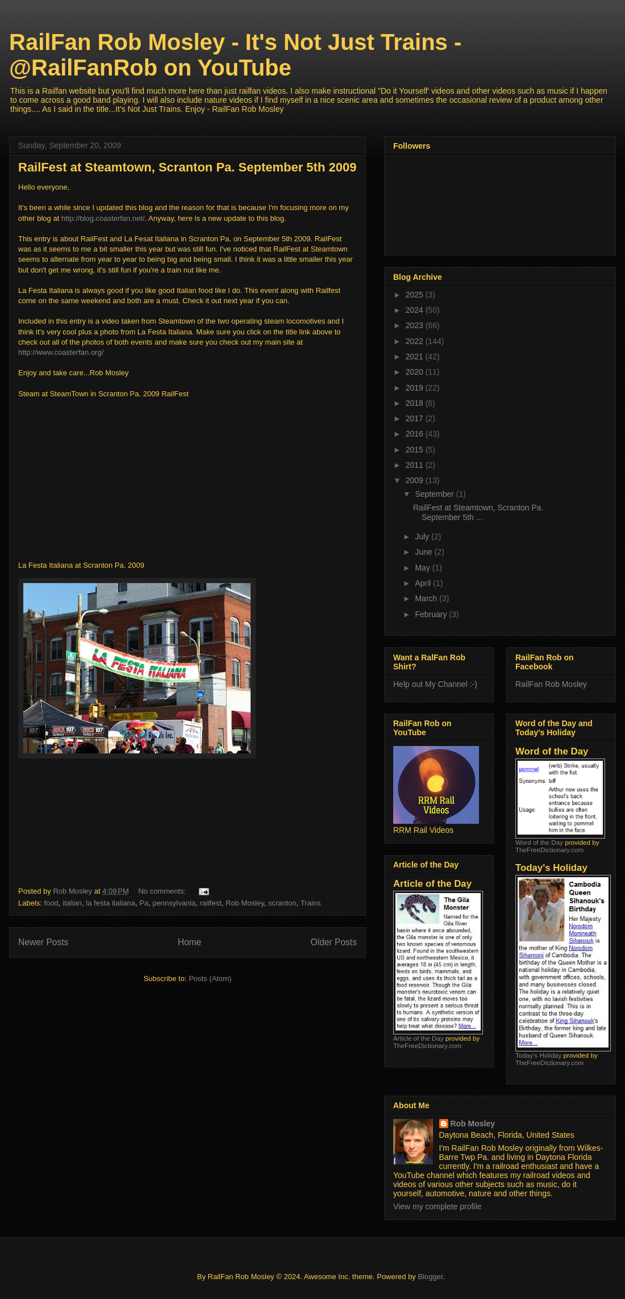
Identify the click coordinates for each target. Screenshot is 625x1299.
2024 (416, 310)
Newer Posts (43, 942)
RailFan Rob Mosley (551, 684)
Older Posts (334, 942)
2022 (416, 341)
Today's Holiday (538, 1055)
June (424, 551)
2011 (416, 465)
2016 (416, 433)
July (423, 536)
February (432, 614)
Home (190, 942)
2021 (416, 356)
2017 (416, 418)
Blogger (430, 1276)
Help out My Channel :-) (435, 684)
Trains (311, 903)
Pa (143, 903)
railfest (211, 903)
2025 (416, 294)
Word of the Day (539, 842)
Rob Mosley (245, 903)
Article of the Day (418, 1038)
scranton (282, 903)
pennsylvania (173, 903)
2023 (416, 325)
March (427, 598)
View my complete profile (437, 1206)
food (51, 903)
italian (72, 903)
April (424, 583)
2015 (416, 449)
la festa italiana (110, 903)
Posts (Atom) (210, 978)
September (435, 493)
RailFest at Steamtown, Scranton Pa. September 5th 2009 (187, 167)
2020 (416, 371)
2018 (416, 403)
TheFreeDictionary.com (427, 1045)
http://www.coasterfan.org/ (60, 352)
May (423, 567)
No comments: (163, 891)
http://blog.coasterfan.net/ (103, 218)
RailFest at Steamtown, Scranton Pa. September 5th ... (478, 512)
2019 (416, 387)
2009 (416, 480)
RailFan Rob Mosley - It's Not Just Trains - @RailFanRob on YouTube (235, 55)
